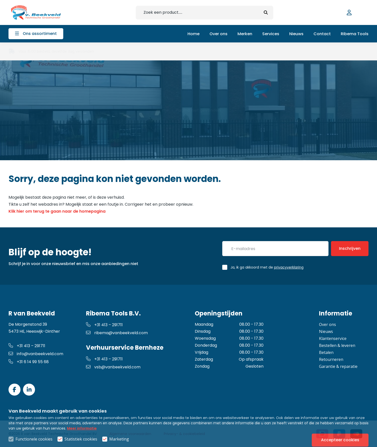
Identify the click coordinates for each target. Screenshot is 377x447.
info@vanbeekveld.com (35, 354)
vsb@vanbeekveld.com (113, 367)
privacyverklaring (289, 267)
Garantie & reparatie (338, 366)
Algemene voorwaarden (130, 433)
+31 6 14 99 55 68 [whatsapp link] (28, 362)
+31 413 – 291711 (26, 346)
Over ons (327, 324)
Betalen (326, 352)
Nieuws (326, 331)
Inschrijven (349, 248)
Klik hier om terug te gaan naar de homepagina (57, 211)
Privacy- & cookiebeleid (184, 433)
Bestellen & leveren (337, 345)
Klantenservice (332, 338)
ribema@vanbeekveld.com (117, 333)
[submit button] (266, 12)
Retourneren (331, 359)
